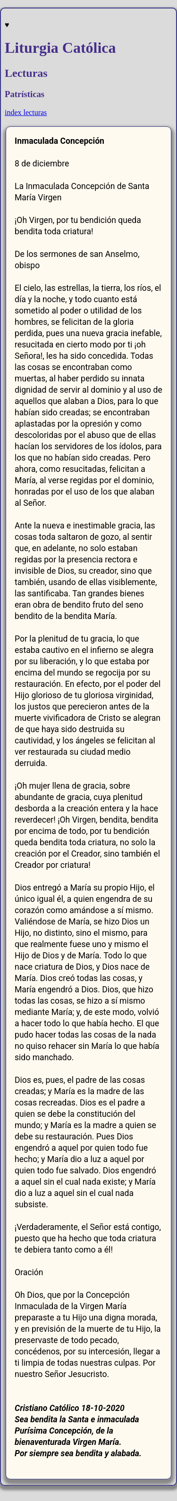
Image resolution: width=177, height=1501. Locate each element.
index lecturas (26, 112)
